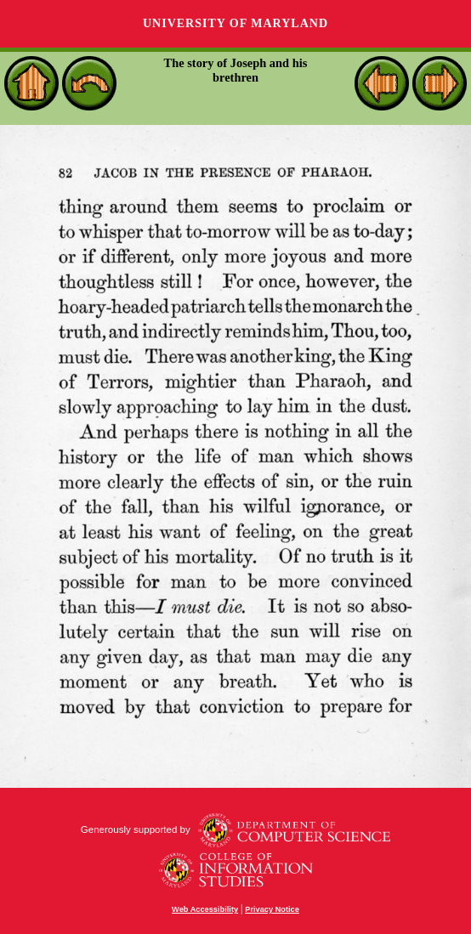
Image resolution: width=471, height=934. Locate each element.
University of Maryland (235, 23)
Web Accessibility (205, 909)
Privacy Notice (272, 909)
